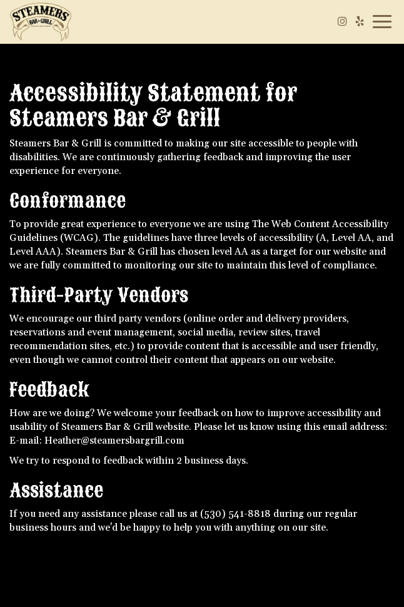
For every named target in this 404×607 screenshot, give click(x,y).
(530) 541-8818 (235, 514)
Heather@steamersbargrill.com (114, 441)
